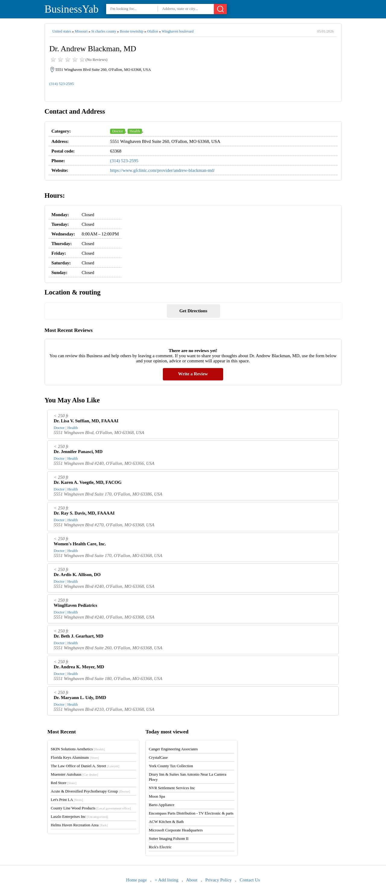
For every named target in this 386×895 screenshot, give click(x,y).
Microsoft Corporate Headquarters (176, 830)
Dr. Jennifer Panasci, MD (78, 451)
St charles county (103, 31)
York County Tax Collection (171, 766)
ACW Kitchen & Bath (166, 821)
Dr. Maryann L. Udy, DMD (80, 697)
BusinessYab (72, 9)
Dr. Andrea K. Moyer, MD (79, 666)
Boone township (131, 31)
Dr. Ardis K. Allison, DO (77, 574)
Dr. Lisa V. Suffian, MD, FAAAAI (86, 420)
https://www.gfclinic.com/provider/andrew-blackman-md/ (162, 170)
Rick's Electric (160, 847)
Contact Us (250, 880)
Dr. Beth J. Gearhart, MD (78, 636)
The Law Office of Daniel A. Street (85, 766)
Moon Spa (157, 796)
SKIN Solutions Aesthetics (78, 749)
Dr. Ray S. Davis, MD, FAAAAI (84, 513)
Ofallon (152, 31)
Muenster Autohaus (74, 774)
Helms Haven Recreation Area (79, 825)
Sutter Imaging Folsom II (168, 838)
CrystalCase (158, 757)
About (192, 880)
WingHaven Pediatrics (75, 605)
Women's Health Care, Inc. (80, 543)
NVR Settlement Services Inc (172, 788)
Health (135, 131)
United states (61, 31)
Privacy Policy (218, 880)
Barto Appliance (161, 804)
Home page (136, 880)
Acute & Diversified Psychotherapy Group (90, 791)
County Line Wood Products (91, 808)
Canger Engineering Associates (173, 749)
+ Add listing (166, 880)
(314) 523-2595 (61, 83)
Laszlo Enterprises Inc (79, 816)
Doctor (117, 131)
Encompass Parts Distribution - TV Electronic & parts (191, 813)
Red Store (63, 782)
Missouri (81, 31)
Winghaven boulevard (178, 31)
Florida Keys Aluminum (75, 757)
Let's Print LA (67, 799)
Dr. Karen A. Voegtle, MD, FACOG (88, 482)
